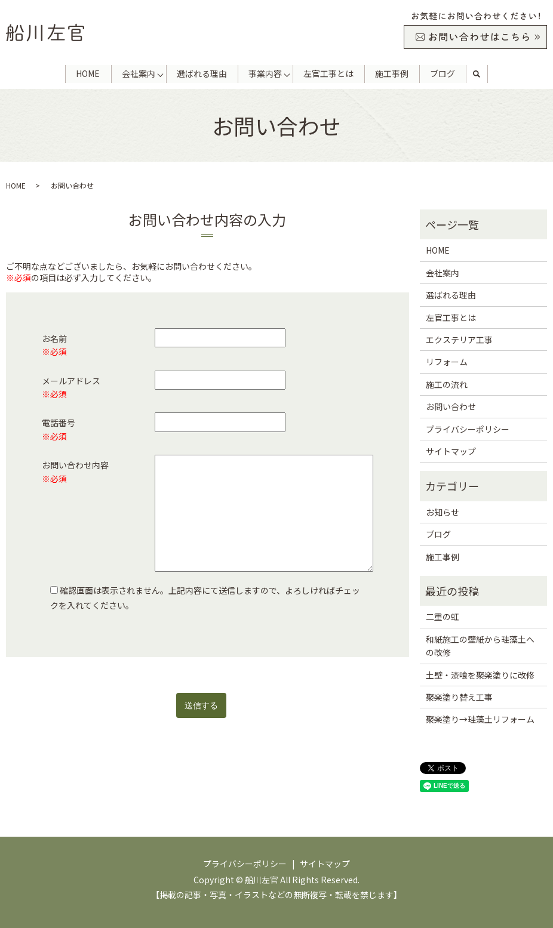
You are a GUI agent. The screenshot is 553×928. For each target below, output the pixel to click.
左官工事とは (328, 74)
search (477, 74)
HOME (88, 74)
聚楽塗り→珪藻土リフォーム (480, 719)
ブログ (443, 74)
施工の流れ (447, 384)
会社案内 (138, 74)
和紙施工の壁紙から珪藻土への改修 (480, 645)
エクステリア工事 (459, 340)
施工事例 (392, 74)
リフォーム (447, 362)
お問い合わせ (451, 406)
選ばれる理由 (201, 74)
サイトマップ (451, 451)
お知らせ (442, 512)
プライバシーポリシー (467, 429)
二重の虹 (442, 616)
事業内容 (265, 74)
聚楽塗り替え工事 (459, 697)
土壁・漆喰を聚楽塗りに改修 (480, 675)
